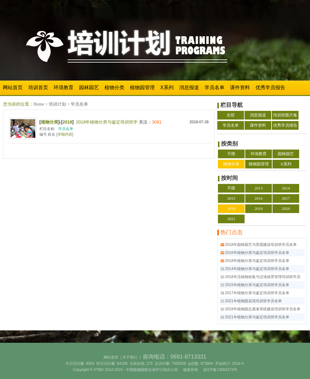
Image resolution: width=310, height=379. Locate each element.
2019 (259, 208)
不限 (231, 153)
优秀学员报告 (270, 87)
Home (38, 104)
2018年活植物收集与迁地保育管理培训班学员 (262, 277)
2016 (259, 198)
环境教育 (63, 87)
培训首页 (38, 87)
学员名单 (214, 87)
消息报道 (189, 87)
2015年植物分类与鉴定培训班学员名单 (257, 285)
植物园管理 (142, 87)
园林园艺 (89, 87)
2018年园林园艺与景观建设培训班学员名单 (261, 244)
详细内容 (64, 134)
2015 (231, 198)
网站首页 (13, 87)
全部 (231, 115)
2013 (259, 188)
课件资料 (240, 87)
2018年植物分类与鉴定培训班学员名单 (257, 261)
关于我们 (129, 357)
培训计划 (57, 104)
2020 (286, 208)
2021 (231, 218)
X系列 (167, 87)
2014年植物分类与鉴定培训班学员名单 (257, 269)
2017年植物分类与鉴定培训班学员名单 (257, 293)
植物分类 (114, 87)
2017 (286, 198)
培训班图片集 (285, 115)
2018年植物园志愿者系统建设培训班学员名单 (262, 309)
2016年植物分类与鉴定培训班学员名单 (257, 252)
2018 (67, 122)
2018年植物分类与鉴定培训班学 (107, 122)
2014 (286, 188)
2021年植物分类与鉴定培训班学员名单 (257, 317)
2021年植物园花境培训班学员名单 (253, 301)
